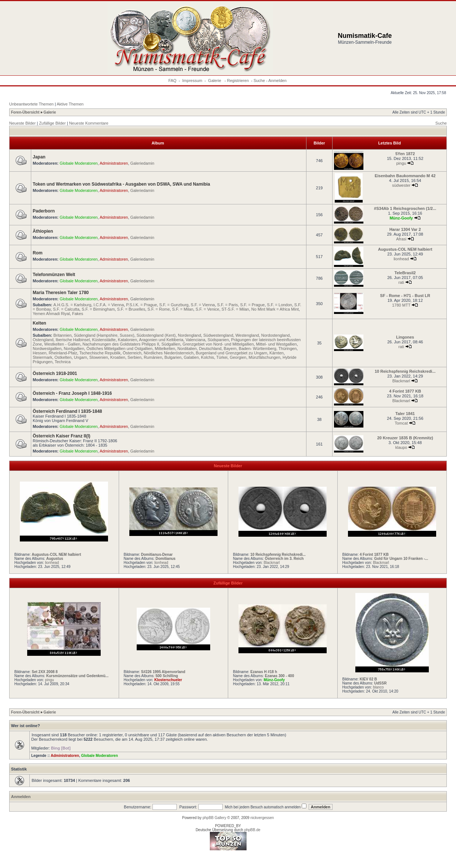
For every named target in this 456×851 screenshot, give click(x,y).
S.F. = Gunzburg (173, 305)
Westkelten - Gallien (62, 344)
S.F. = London (279, 305)
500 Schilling (166, 676)
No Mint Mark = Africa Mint (275, 309)
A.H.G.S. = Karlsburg (72, 305)
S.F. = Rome (158, 309)
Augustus (54, 559)
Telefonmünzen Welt (54, 274)
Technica (63, 362)
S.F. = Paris (227, 305)
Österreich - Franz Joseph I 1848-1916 (72, 393)
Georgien (238, 357)
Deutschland (210, 348)
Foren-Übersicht (25, 112)
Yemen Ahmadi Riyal (51, 313)
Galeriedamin (142, 163)
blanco (378, 687)
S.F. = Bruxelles (131, 309)
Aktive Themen (70, 104)
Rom (38, 252)
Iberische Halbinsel (72, 339)
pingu (401, 163)
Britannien (62, 335)
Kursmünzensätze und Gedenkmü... (77, 676)
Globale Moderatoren (78, 163)
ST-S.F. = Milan (235, 309)
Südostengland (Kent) (156, 335)
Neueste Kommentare (88, 123)
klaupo (401, 447)
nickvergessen (262, 818)
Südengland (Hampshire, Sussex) (104, 335)
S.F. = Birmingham (98, 309)
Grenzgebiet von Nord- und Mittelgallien (218, 344)
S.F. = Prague (252, 305)
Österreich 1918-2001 (55, 373)
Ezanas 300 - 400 (279, 676)
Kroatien (117, 357)
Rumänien (153, 357)
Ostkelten (62, 357)
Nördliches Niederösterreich (169, 353)
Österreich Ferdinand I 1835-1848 (67, 411)
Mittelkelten (165, 348)
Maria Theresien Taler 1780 (61, 292)
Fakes (77, 313)
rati (401, 282)
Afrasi (401, 239)
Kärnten (276, 353)
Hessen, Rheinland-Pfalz (55, 353)
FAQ (172, 80)
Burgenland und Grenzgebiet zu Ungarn (231, 353)
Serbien (134, 357)
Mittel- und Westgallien (276, 344)
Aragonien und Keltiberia (161, 339)
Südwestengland (218, 335)
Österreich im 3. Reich (284, 559)
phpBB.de (252, 830)
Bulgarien (172, 357)
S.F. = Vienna (203, 305)
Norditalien (187, 348)
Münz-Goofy (401, 218)
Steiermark (42, 357)
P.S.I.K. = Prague (141, 305)
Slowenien (98, 357)
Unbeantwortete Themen (31, 104)
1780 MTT (401, 305)
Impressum (192, 80)
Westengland (247, 335)
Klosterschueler (168, 680)
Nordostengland (275, 335)
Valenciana (195, 339)
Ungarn (80, 357)
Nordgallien (74, 348)
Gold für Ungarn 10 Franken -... (401, 559)
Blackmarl (401, 381)
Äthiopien (43, 231)
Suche (259, 80)
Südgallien (170, 344)
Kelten (39, 323)
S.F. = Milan (182, 309)
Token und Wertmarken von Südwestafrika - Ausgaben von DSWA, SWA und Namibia (121, 184)
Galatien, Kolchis (199, 357)
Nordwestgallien (47, 348)
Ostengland (43, 339)
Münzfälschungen (264, 357)
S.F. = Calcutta (66, 309)
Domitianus (165, 559)
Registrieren (238, 80)
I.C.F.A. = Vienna (108, 305)
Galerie (215, 80)
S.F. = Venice (207, 309)
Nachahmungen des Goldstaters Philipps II (121, 344)
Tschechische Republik (100, 353)
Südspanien (218, 339)
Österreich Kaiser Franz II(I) (61, 436)
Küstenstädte (103, 339)
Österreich (132, 353)
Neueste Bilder (22, 123)
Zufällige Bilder (52, 123)
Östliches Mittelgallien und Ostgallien (119, 348)
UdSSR (380, 683)
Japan (39, 157)
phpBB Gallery (214, 818)
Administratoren (114, 163)
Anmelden (277, 80)
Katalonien (127, 339)
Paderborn (44, 211)
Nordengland (189, 335)
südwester (401, 185)
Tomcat (401, 423)
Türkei (222, 357)
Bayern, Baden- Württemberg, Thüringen (260, 348)
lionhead (401, 259)
